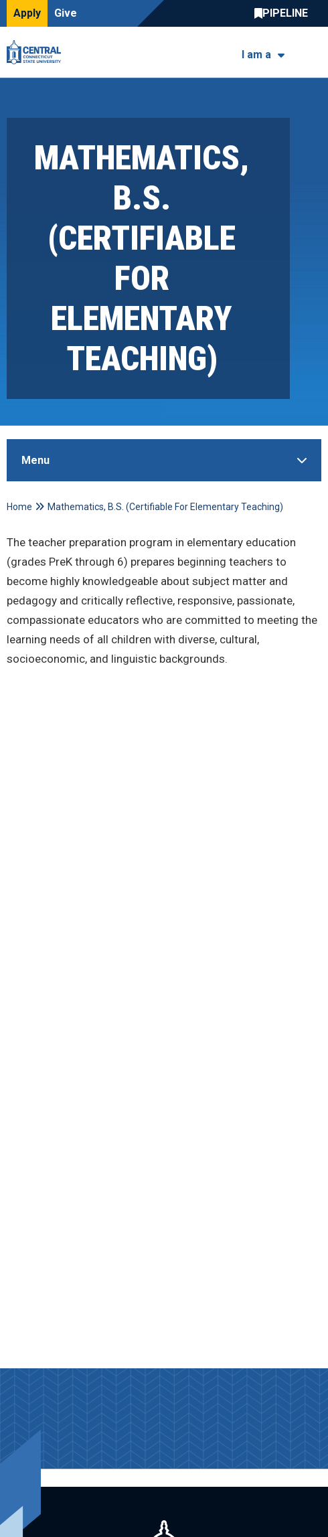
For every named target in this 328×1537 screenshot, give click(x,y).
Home (19, 506)
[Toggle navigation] (313, 52)
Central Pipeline (284, 13)
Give (65, 13)
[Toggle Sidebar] (164, 460)
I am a (256, 54)
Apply (27, 13)
